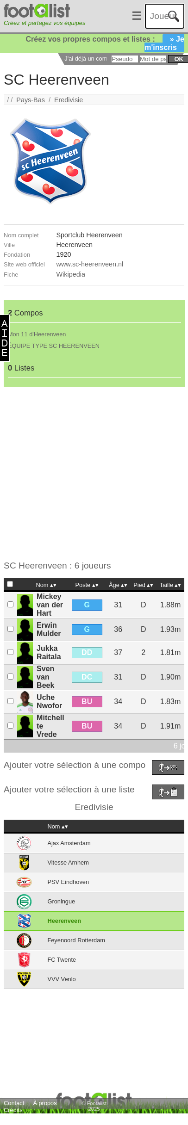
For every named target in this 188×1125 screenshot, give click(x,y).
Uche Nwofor (49, 701)
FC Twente (61, 959)
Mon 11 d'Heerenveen (37, 334)
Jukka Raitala (49, 652)
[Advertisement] (87, 474)
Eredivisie (68, 100)
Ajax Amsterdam (68, 843)
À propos (44, 1103)
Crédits (13, 1109)
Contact (14, 1103)
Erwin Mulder (49, 629)
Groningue (61, 901)
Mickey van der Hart (50, 605)
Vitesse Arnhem (67, 862)
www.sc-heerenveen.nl (90, 264)
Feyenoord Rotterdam (76, 940)
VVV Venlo (61, 979)
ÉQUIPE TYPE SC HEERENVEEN (54, 345)
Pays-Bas (30, 100)
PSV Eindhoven (68, 881)
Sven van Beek (45, 677)
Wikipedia (70, 274)
